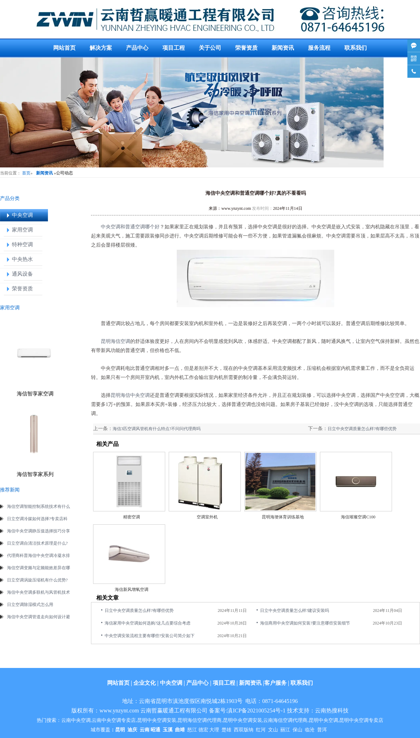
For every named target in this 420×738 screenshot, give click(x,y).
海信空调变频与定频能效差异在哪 (38, 567)
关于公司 (210, 48)
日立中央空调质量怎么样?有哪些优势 (362, 428)
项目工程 (173, 48)
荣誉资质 (246, 48)
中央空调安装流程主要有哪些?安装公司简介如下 (150, 635)
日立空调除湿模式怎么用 (30, 604)
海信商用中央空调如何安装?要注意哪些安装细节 (305, 623)
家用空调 (22, 230)
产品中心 (137, 48)
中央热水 (22, 259)
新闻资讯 (283, 48)
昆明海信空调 (115, 341)
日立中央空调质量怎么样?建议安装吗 (294, 610)
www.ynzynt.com (236, 208)
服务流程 (319, 48)
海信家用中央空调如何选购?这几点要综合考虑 (147, 623)
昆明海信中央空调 (130, 395)
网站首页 (64, 48)
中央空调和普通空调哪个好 (130, 226)
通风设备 (22, 274)
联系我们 (355, 48)
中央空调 (22, 215)
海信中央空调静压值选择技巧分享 (38, 531)
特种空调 (22, 244)
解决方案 (101, 48)
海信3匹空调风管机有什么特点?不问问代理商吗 (157, 428)
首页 (26, 173)
